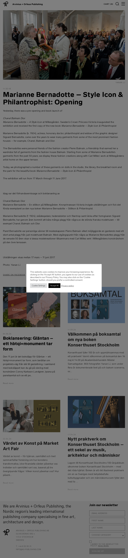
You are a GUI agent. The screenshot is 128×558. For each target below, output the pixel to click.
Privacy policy (67, 285)
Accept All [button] (54, 285)
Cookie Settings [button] (38, 285)
